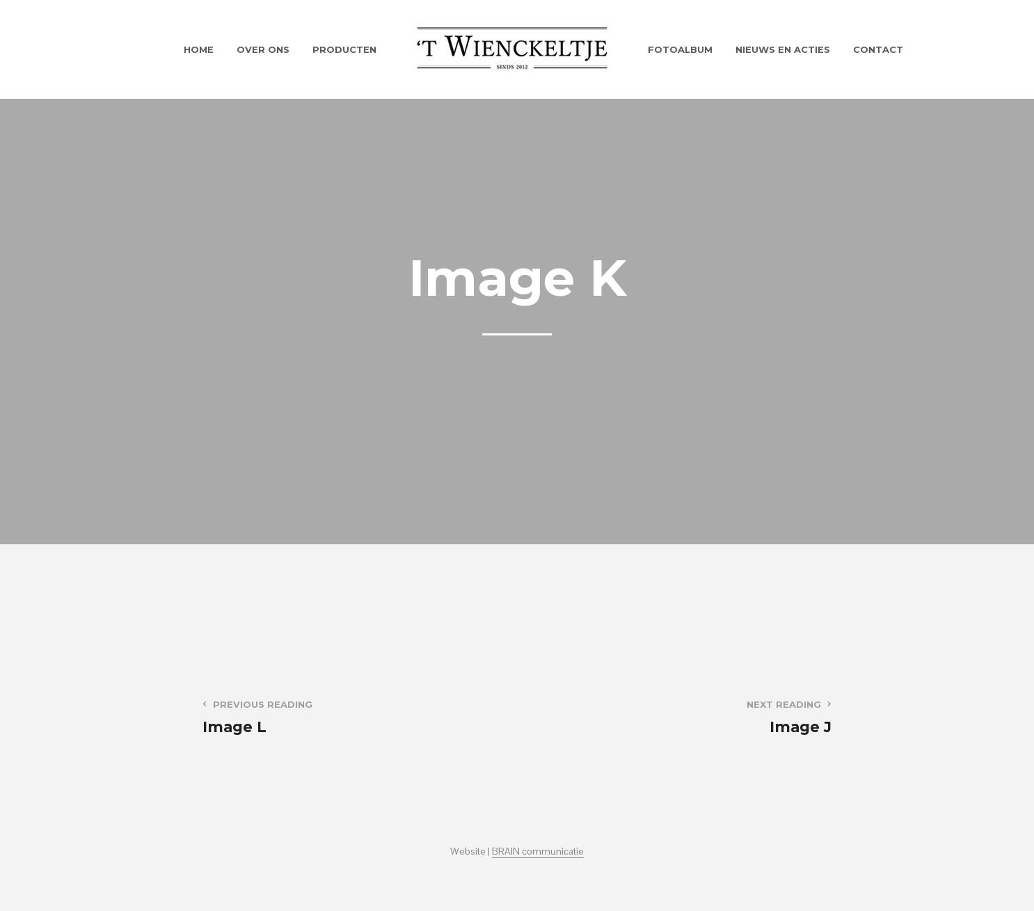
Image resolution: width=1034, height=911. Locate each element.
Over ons (263, 49)
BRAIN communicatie (538, 851)
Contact (878, 49)
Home (199, 49)
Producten (344, 49)
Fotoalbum (680, 49)
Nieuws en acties (782, 49)
